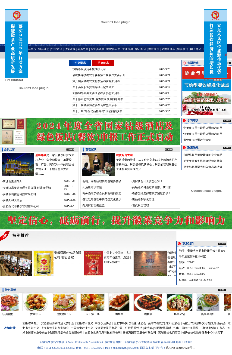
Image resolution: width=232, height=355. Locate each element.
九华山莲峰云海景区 (185, 328)
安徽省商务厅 (30, 323)
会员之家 (82, 49)
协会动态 (43, 49)
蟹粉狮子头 (66, 314)
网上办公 (195, 49)
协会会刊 (182, 49)
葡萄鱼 (120, 314)
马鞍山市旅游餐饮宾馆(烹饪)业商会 (204, 323)
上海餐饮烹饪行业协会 (55, 328)
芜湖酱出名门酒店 (169, 332)
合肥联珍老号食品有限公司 (66, 332)
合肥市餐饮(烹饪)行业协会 (130, 323)
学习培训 (140, 49)
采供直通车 (168, 49)
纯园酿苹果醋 (162, 328)
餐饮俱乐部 (113, 49)
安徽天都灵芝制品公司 (109, 328)
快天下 (219, 332)
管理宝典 (127, 49)
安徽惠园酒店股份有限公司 (139, 332)
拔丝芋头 (37, 314)
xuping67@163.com (200, 279)
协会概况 (30, 49)
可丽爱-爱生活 (133, 328)
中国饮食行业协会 (82, 328)
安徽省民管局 (84, 323)
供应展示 (153, 49)
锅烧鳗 (149, 314)
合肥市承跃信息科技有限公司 (103, 332)
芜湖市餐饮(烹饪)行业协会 (164, 323)
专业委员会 (97, 49)
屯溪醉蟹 (8, 314)
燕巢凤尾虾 (209, 314)
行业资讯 (56, 49)
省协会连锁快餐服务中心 (197, 332)
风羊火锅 (180, 314)
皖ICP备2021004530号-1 (180, 347)
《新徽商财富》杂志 (212, 328)
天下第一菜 (94, 314)
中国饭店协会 (103, 323)
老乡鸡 (148, 328)
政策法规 (69, 49)
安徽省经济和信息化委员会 (57, 323)
